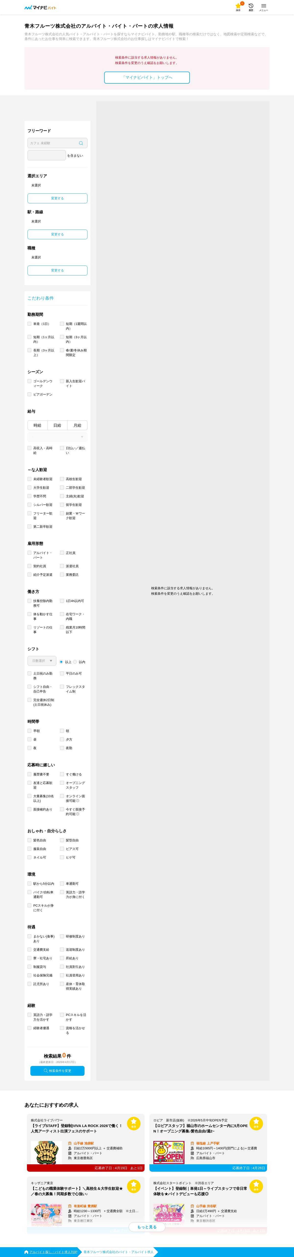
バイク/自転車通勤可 (43, 894)
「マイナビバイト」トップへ (147, 77)
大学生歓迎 (41, 487)
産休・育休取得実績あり (75, 986)
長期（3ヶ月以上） (43, 352)
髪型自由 (72, 840)
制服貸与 (39, 967)
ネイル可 (39, 857)
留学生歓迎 (74, 505)
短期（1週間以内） (76, 326)
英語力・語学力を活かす (42, 1017)
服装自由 (39, 849)
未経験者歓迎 (42, 479)
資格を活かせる (75, 1030)
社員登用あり (75, 975)
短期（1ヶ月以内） (43, 339)
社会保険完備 (42, 975)
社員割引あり (75, 967)
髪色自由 (39, 840)
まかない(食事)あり (44, 939)
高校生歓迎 (74, 479)
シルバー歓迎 (42, 505)
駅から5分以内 (43, 883)
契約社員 (39, 566)
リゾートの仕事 (42, 630)
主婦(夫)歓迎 (75, 496)
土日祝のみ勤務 (42, 676)
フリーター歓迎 (42, 516)
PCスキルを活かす (76, 1017)
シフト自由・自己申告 (42, 689)
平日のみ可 (74, 673)
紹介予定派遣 (42, 575)
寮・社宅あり (42, 958)
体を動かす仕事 (42, 616)
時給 (37, 425)
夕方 (69, 739)
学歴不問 (39, 496)
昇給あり (72, 958)
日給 (57, 425)
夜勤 (69, 748)
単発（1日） (42, 324)
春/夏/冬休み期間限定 (76, 352)
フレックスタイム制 (75, 689)
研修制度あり (75, 936)
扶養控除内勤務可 (42, 603)
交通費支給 (41, 949)
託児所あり (41, 984)
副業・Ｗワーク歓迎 (75, 516)
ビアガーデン (42, 394)
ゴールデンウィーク (42, 383)
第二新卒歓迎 (42, 526)
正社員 (70, 553)
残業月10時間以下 (75, 630)
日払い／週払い (75, 450)
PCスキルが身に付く (43, 908)
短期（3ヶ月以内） (76, 339)
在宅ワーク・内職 (75, 616)
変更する (57, 198)
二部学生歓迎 (75, 487)
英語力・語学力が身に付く (75, 894)
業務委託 (72, 575)
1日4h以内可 (75, 601)
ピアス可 (72, 849)
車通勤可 (72, 883)
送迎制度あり (75, 949)
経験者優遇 (41, 1028)
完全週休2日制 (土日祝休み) (43, 702)
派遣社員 (72, 566)
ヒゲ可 (70, 857)
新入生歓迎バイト (75, 383)
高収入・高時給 (42, 450)
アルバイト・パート (42, 555)
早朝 (36, 731)
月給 (77, 425)
